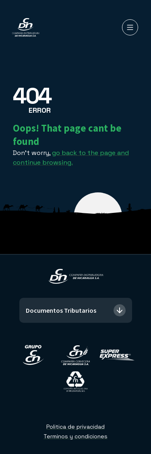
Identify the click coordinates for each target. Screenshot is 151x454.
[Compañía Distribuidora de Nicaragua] (25, 27)
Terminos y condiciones (75, 436)
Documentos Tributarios (76, 310)
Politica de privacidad (75, 426)
